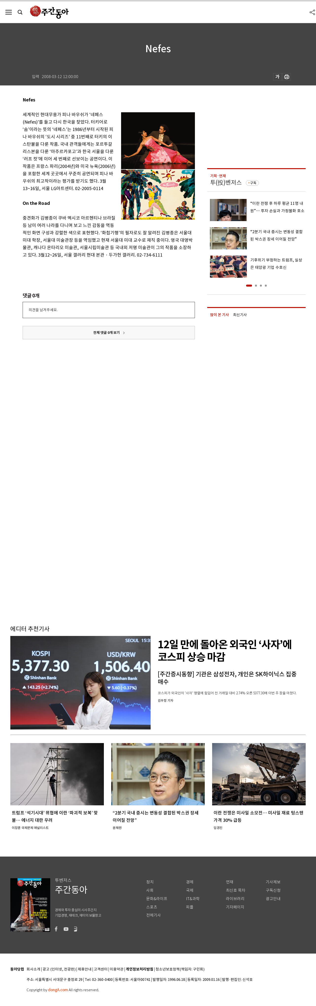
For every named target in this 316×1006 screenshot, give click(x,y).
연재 (229, 882)
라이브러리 (235, 898)
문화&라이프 (156, 898)
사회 (150, 890)
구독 (253, 183)
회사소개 (33, 969)
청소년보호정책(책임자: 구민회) (180, 969)
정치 (150, 882)
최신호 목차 (235, 890)
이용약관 (117, 969)
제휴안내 (85, 969)
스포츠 (151, 907)
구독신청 (273, 890)
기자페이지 (235, 907)
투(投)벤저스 (226, 182)
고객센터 (101, 969)
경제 (189, 882)
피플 (189, 907)
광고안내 (273, 898)
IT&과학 (193, 898)
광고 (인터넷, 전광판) (59, 969)
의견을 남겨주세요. (43, 310)
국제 (189, 890)
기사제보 (273, 882)
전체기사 (153, 915)
